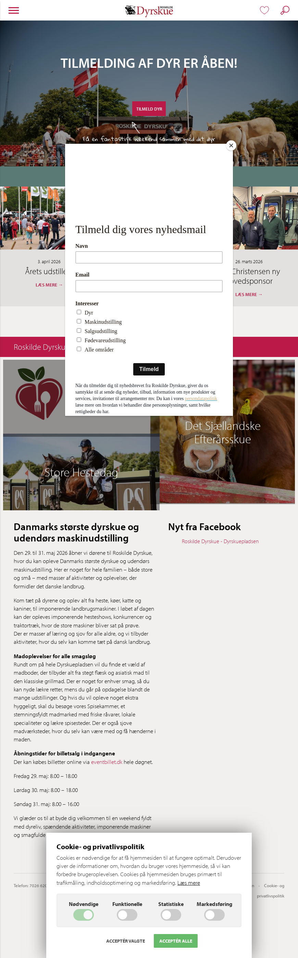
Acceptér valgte (125, 941)
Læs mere (188, 882)
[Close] (231, 145)
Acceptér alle (175, 941)
